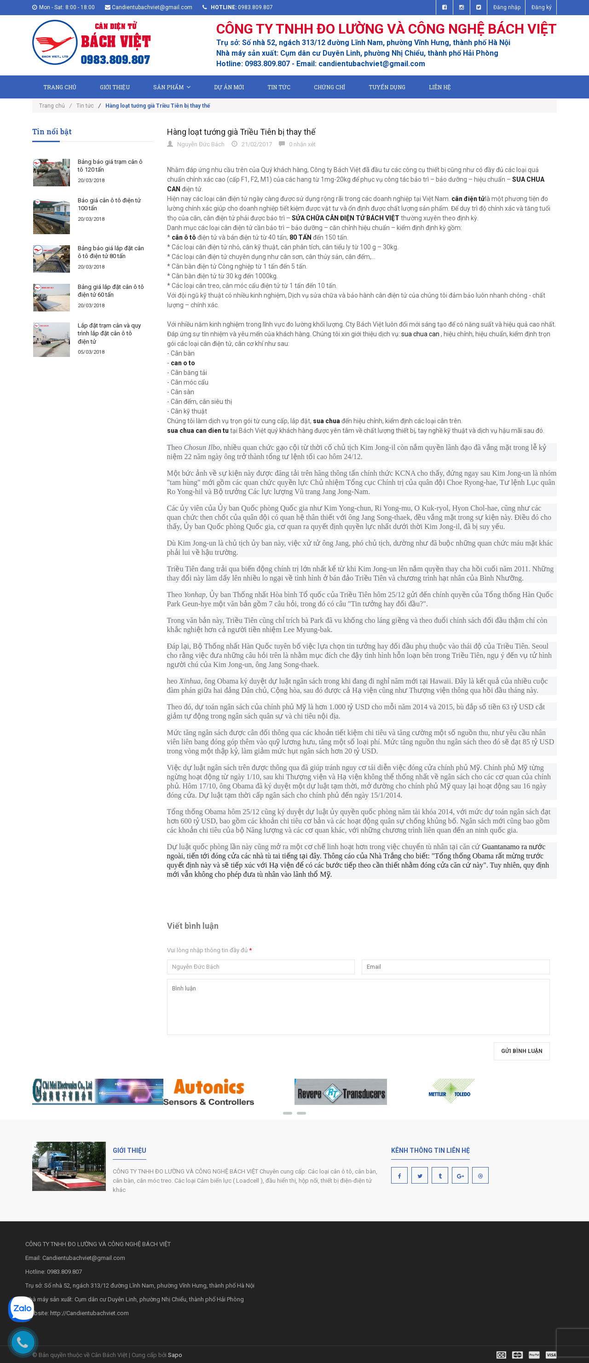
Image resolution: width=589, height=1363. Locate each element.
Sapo (175, 1354)
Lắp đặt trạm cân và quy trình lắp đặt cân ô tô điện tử (109, 333)
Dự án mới (229, 87)
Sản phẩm (172, 87)
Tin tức (278, 87)
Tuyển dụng (387, 87)
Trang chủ (59, 87)
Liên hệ (440, 87)
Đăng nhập (506, 7)
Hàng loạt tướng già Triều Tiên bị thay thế (241, 132)
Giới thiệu (115, 87)
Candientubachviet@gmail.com (152, 7)
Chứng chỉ (329, 87)
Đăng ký (541, 7)
